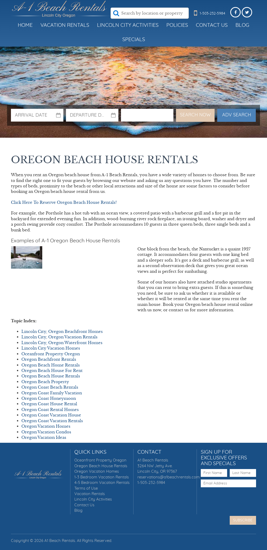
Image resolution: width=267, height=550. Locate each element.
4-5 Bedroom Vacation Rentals (102, 483)
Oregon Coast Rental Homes (50, 409)
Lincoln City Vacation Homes (50, 348)
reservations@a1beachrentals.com (168, 477)
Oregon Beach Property (45, 381)
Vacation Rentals (64, 25)
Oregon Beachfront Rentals (48, 359)
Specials (133, 39)
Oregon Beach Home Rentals (50, 365)
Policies (177, 25)
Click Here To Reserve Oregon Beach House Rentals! (64, 202)
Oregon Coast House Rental (49, 403)
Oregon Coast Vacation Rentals (52, 420)
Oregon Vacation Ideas (43, 437)
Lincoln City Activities (128, 25)
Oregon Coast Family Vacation (51, 392)
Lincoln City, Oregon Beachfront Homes (62, 331)
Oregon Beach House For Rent (52, 370)
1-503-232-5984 (151, 483)
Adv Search (236, 115)
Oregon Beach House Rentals (50, 376)
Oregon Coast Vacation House (51, 415)
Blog (242, 25)
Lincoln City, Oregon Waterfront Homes (61, 342)
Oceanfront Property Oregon (50, 353)
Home (25, 25)
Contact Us (212, 25)
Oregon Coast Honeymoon (48, 398)
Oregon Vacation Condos (46, 431)
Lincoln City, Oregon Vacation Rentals (59, 336)
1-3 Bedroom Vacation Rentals (101, 477)
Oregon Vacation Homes (45, 426)
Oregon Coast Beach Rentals (49, 387)
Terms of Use (86, 488)
